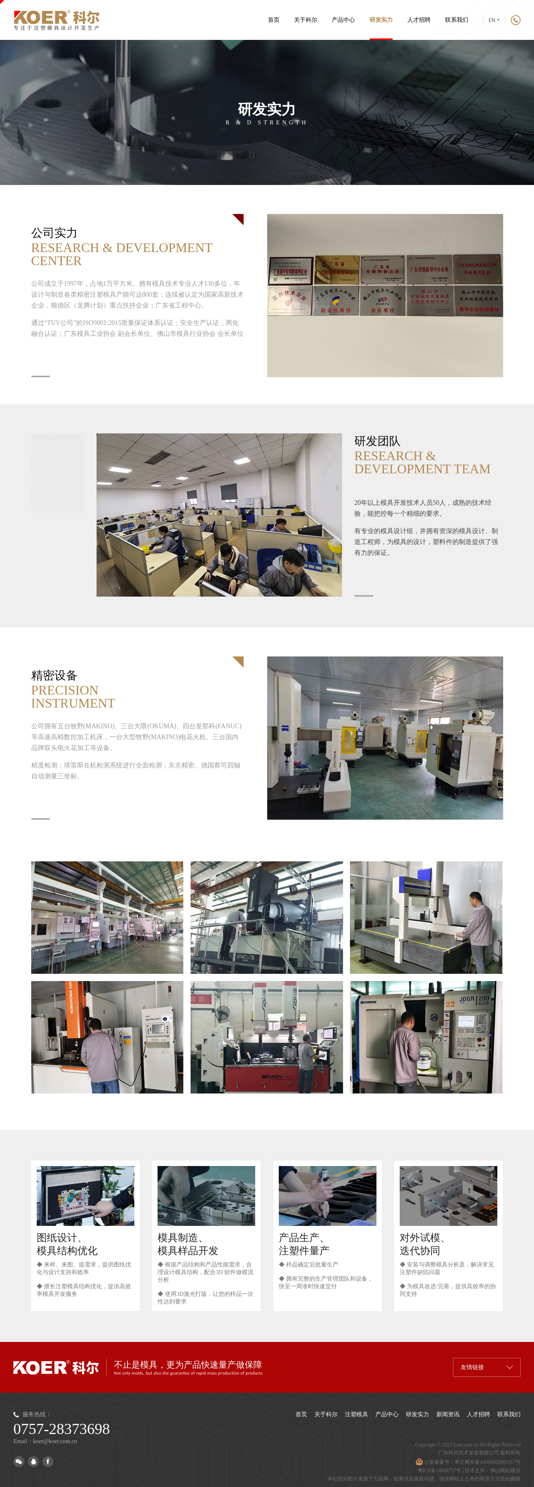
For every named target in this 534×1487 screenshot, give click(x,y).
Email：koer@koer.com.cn (45, 1441)
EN (494, 20)
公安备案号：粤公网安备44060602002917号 (468, 1462)
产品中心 (343, 20)
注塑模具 (356, 1414)
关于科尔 (305, 20)
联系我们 (456, 20)
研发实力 (381, 28)
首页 (274, 20)
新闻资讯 (448, 1414)
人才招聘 (419, 20)
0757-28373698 (61, 1429)
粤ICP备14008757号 (439, 1470)
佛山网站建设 (505, 1470)
